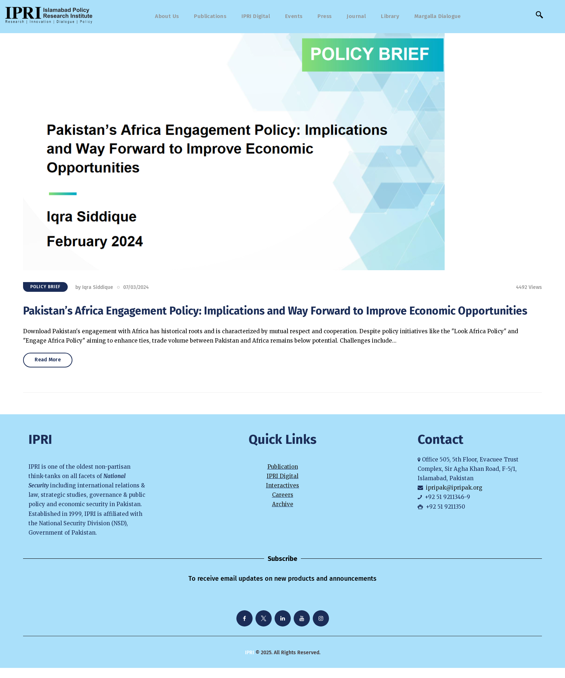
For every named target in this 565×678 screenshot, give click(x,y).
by (94, 289)
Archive (282, 514)
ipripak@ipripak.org (454, 498)
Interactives (282, 495)
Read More (53, 368)
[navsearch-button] (539, 16)
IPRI (249, 663)
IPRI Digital (282, 486)
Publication (282, 476)
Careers (282, 505)
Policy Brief (45, 289)
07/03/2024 (136, 289)
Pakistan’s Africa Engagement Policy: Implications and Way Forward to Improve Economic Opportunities (275, 313)
